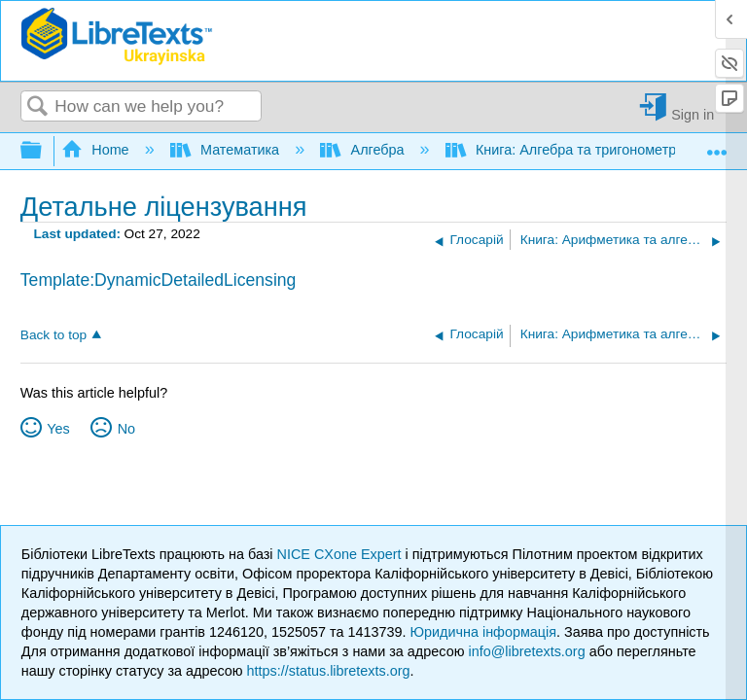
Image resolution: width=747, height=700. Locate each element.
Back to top (53, 335)
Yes (58, 429)
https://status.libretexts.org (328, 671)
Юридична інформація (482, 632)
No (126, 429)
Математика (226, 150)
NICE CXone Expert (341, 554)
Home (97, 150)
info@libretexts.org (526, 651)
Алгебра (364, 150)
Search (37, 107)
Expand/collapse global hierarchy (44, 151)
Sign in (692, 114)
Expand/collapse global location (717, 145)
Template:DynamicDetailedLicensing (158, 280)
